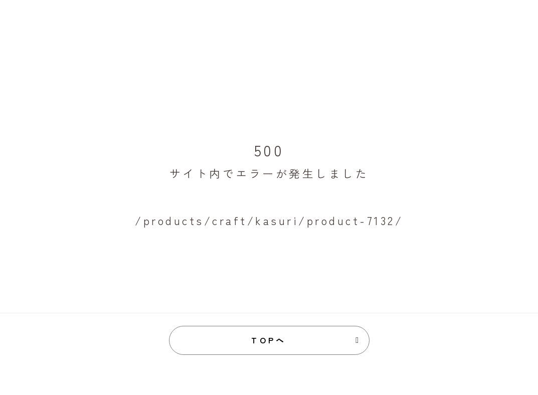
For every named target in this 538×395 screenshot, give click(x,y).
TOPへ (269, 340)
